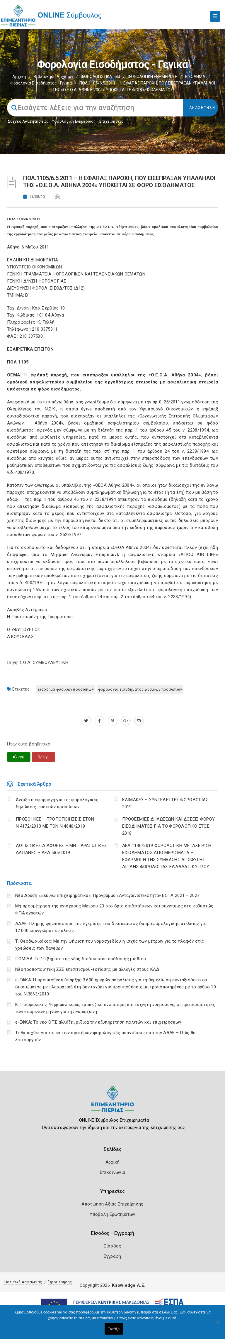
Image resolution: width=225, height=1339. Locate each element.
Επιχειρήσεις (111, 121)
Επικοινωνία (112, 1172)
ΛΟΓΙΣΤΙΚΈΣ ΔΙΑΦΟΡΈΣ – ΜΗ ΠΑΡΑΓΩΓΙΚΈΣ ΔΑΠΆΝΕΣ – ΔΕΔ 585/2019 (61, 849)
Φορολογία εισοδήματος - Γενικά (41, 83)
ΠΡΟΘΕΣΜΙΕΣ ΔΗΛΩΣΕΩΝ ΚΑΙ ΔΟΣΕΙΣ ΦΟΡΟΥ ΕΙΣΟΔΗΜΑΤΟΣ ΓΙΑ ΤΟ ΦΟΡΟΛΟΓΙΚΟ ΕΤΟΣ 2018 (168, 826)
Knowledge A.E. (128, 1285)
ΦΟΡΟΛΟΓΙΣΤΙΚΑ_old (100, 76)
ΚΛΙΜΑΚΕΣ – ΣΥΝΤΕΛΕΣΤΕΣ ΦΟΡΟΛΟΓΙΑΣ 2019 (165, 803)
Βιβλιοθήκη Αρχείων (53, 76)
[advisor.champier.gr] (139, 720)
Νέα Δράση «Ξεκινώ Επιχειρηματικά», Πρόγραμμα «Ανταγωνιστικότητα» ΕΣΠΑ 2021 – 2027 (107, 895)
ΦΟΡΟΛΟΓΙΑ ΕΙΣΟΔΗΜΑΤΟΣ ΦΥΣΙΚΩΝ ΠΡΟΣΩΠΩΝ (140, 689)
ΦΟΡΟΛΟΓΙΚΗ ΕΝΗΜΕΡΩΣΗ (153, 76)
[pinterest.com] (112, 720)
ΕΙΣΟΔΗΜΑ (195, 76)
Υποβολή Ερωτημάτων (112, 1214)
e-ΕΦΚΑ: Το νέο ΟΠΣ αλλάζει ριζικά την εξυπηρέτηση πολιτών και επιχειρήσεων (98, 1022)
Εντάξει (114, 1329)
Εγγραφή (112, 1256)
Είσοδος (112, 1246)
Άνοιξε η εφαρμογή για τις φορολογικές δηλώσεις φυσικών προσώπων (57, 803)
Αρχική (19, 76)
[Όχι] (218, 1325)
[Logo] (112, 1103)
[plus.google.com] (125, 720)
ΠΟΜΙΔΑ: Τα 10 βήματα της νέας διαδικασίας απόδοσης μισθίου (80, 958)
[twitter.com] (86, 720)
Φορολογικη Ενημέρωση (74, 121)
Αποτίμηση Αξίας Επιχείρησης (112, 1204)
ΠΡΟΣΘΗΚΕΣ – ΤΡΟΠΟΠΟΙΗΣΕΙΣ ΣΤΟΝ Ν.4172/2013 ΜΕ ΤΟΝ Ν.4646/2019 (55, 822)
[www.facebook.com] (99, 720)
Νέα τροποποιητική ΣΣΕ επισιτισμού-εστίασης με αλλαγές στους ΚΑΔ (87, 969)
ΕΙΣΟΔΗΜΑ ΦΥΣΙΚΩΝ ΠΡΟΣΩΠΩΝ (66, 689)
